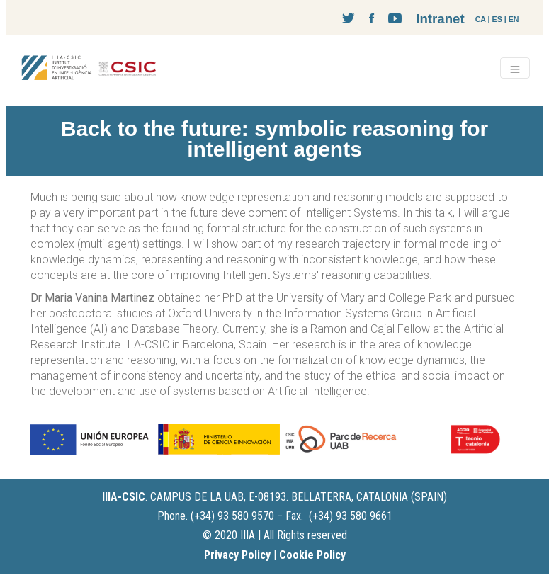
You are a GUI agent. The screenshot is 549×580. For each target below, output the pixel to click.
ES (497, 19)
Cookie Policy (312, 555)
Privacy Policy (237, 555)
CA (480, 19)
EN (514, 19)
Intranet (440, 18)
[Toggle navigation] (515, 68)
